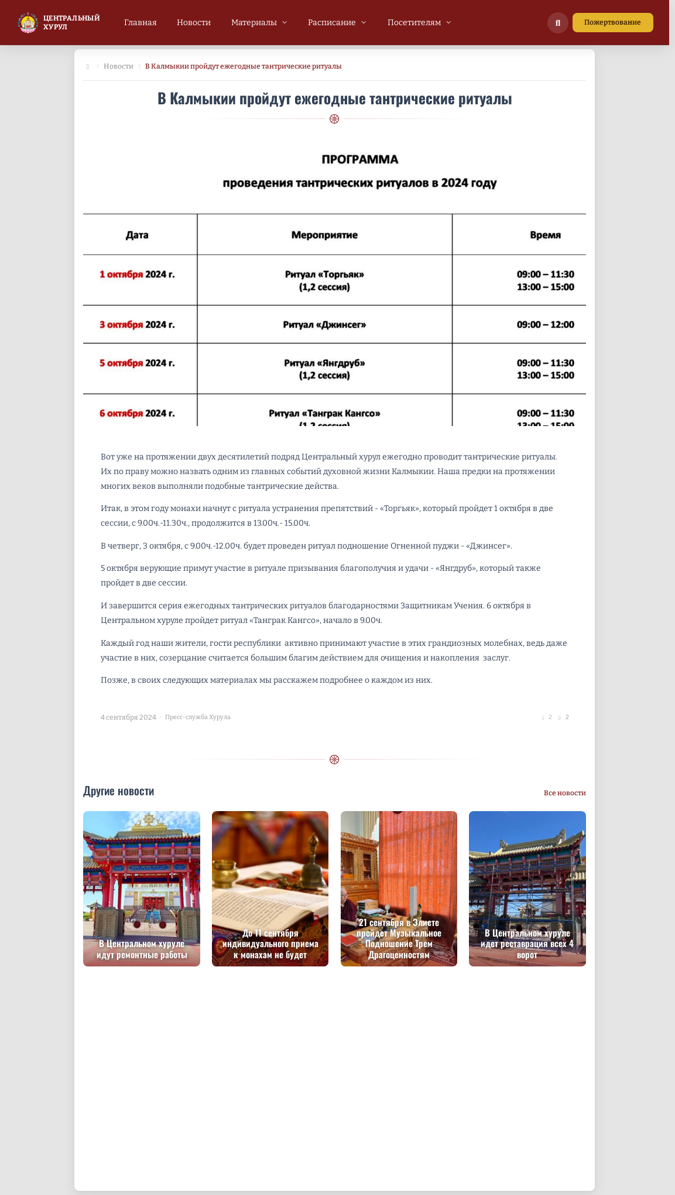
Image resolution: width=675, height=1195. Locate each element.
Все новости (565, 793)
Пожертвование (612, 22)
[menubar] (288, 22)
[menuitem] (140, 22)
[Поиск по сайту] (557, 22)
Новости (118, 66)
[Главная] (87, 66)
